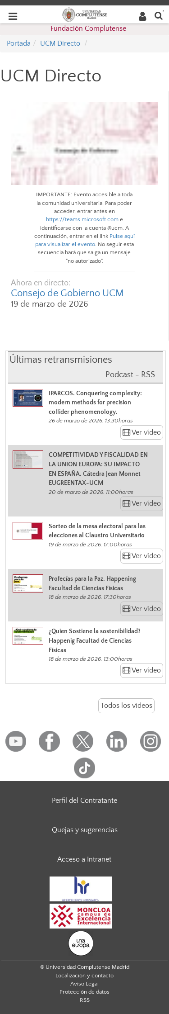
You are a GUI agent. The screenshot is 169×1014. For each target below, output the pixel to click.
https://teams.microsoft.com (82, 219)
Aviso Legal (84, 984)
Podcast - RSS (130, 374)
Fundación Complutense (88, 28)
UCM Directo (60, 43)
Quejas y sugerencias (85, 830)
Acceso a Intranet (84, 859)
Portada (19, 43)
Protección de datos (84, 992)
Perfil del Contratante (84, 800)
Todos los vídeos (126, 705)
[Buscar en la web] (159, 15)
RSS (85, 1000)
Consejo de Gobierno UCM (67, 293)
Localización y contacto (84, 975)
